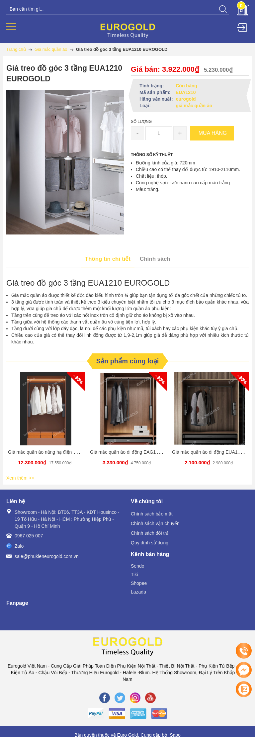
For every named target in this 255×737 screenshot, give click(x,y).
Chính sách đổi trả (150, 533)
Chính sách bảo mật (152, 513)
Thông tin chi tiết (107, 259)
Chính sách (155, 259)
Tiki (134, 574)
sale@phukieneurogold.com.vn (46, 556)
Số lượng (141, 121)
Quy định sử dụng (149, 542)
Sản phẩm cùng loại (127, 361)
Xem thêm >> (20, 478)
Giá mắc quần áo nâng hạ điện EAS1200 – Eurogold (62, 452)
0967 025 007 (29, 535)
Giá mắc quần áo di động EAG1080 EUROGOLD (141, 452)
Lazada (138, 592)
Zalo (19, 546)
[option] (45, 423)
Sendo (137, 566)
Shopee (139, 583)
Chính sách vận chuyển (155, 523)
